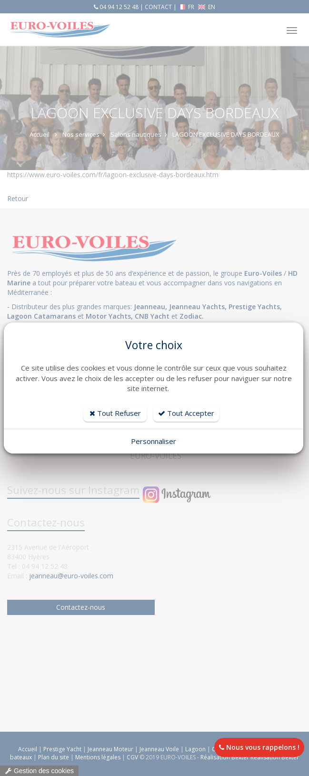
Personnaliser (153, 441)
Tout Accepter (186, 413)
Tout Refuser (115, 413)
